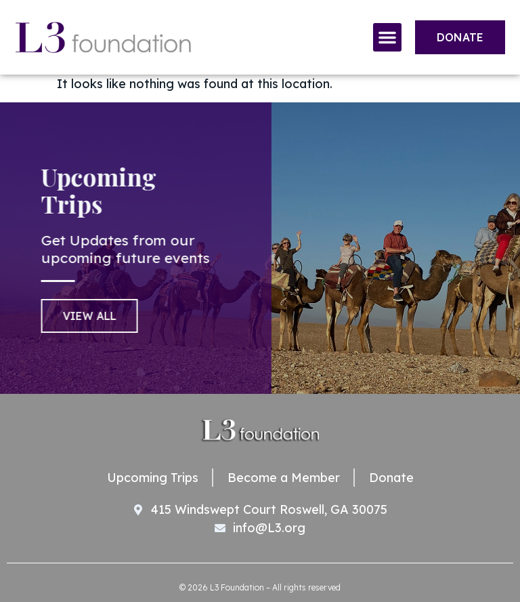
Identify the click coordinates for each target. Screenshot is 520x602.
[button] (387, 37)
